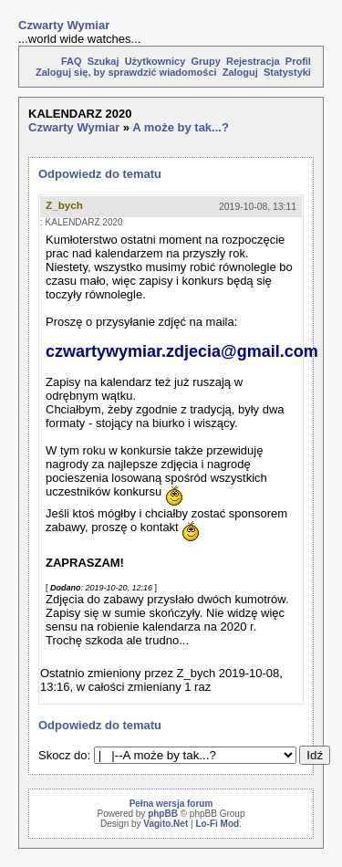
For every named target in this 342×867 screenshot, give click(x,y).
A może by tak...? (180, 127)
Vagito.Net (165, 824)
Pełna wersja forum (171, 804)
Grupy (205, 61)
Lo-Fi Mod (217, 824)
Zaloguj (240, 72)
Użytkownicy (155, 61)
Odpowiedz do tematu (99, 174)
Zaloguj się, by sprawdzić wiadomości (126, 72)
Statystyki (287, 72)
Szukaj (103, 61)
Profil (298, 61)
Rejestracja (253, 61)
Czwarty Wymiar (63, 25)
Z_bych (64, 205)
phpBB (163, 814)
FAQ (71, 61)
